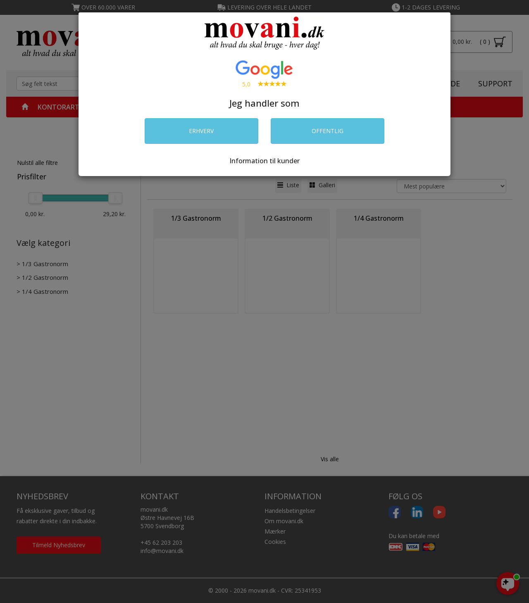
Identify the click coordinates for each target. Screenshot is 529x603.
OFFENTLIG (327, 131)
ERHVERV (201, 131)
